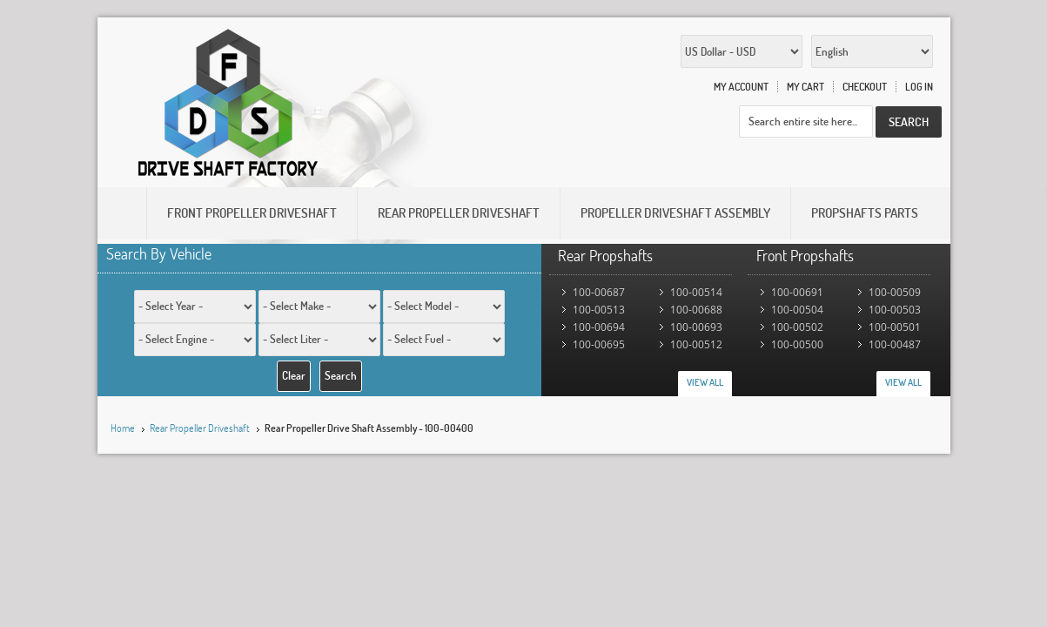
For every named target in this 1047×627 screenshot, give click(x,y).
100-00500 (797, 344)
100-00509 (895, 292)
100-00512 (696, 344)
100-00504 (797, 309)
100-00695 (599, 344)
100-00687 (599, 292)
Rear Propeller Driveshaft (200, 428)
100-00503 (895, 309)
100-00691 (797, 292)
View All (705, 382)
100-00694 (599, 327)
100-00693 (696, 327)
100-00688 (696, 309)
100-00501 (895, 327)
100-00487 (895, 344)
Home (123, 428)
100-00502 (797, 327)
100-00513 (599, 309)
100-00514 (696, 292)
